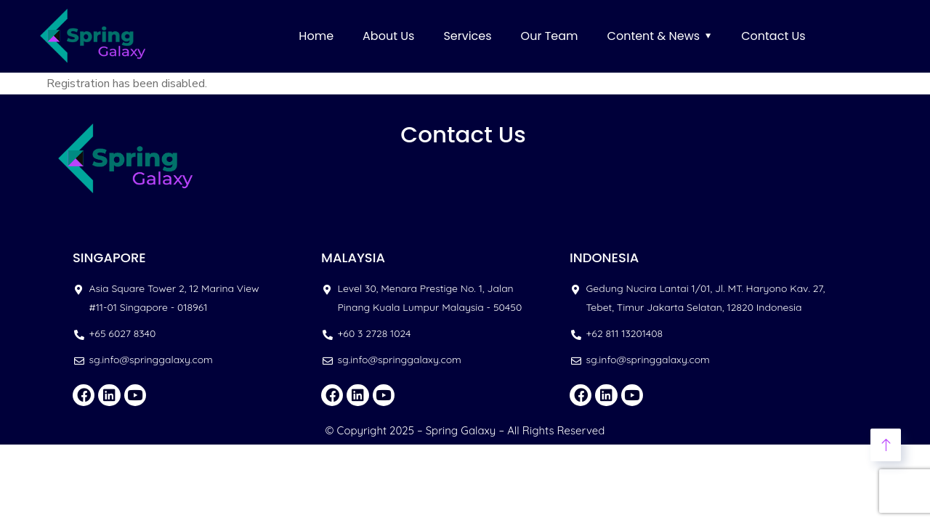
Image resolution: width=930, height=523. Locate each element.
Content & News (653, 36)
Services (467, 36)
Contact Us (773, 36)
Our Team (549, 36)
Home (316, 36)
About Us (388, 36)
